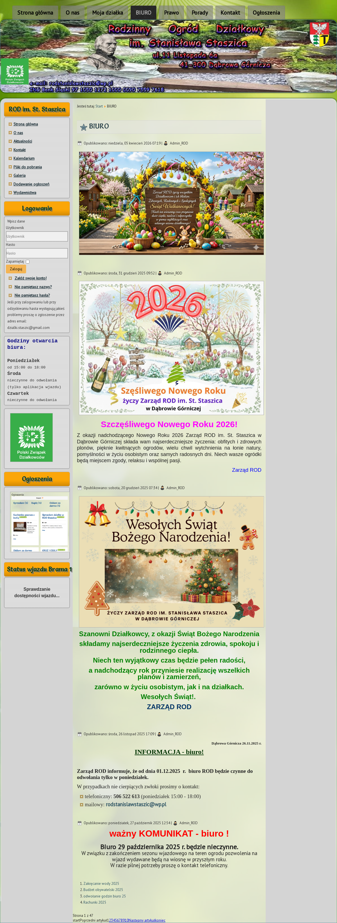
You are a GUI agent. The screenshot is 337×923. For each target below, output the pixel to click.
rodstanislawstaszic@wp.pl (136, 804)
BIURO (143, 12)
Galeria (19, 175)
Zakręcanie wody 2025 (101, 883)
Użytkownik (15, 227)
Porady (200, 12)
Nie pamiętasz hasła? (32, 295)
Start (99, 106)
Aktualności (22, 141)
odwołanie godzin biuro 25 (104, 896)
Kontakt (230, 12)
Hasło (10, 244)
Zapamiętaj (15, 261)
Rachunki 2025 (94, 902)
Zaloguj (16, 269)
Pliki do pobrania (27, 167)
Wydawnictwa (24, 192)
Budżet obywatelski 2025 (103, 889)
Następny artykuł (142, 920)
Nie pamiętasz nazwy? (33, 286)
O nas (72, 12)
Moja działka (107, 12)
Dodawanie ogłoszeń (31, 184)
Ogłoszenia (266, 12)
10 (127, 920)
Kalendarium (24, 158)
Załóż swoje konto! (31, 278)
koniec (160, 920)
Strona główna (35, 12)
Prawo (171, 12)
